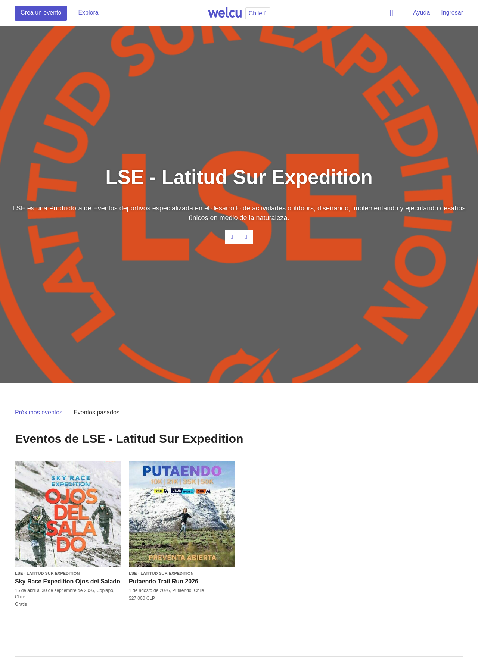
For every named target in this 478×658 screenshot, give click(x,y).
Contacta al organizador (232, 237)
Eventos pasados (97, 412)
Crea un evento (41, 12)
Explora (88, 12)
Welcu (225, 13)
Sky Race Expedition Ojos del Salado (67, 581)
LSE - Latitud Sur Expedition (47, 573)
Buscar (393, 13)
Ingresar (452, 12)
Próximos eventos (38, 412)
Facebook (246, 237)
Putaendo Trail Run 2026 (163, 581)
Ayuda (421, 12)
